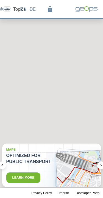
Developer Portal (88, 193)
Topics (15, 9)
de (33, 9)
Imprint (64, 193)
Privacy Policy (41, 193)
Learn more (23, 178)
